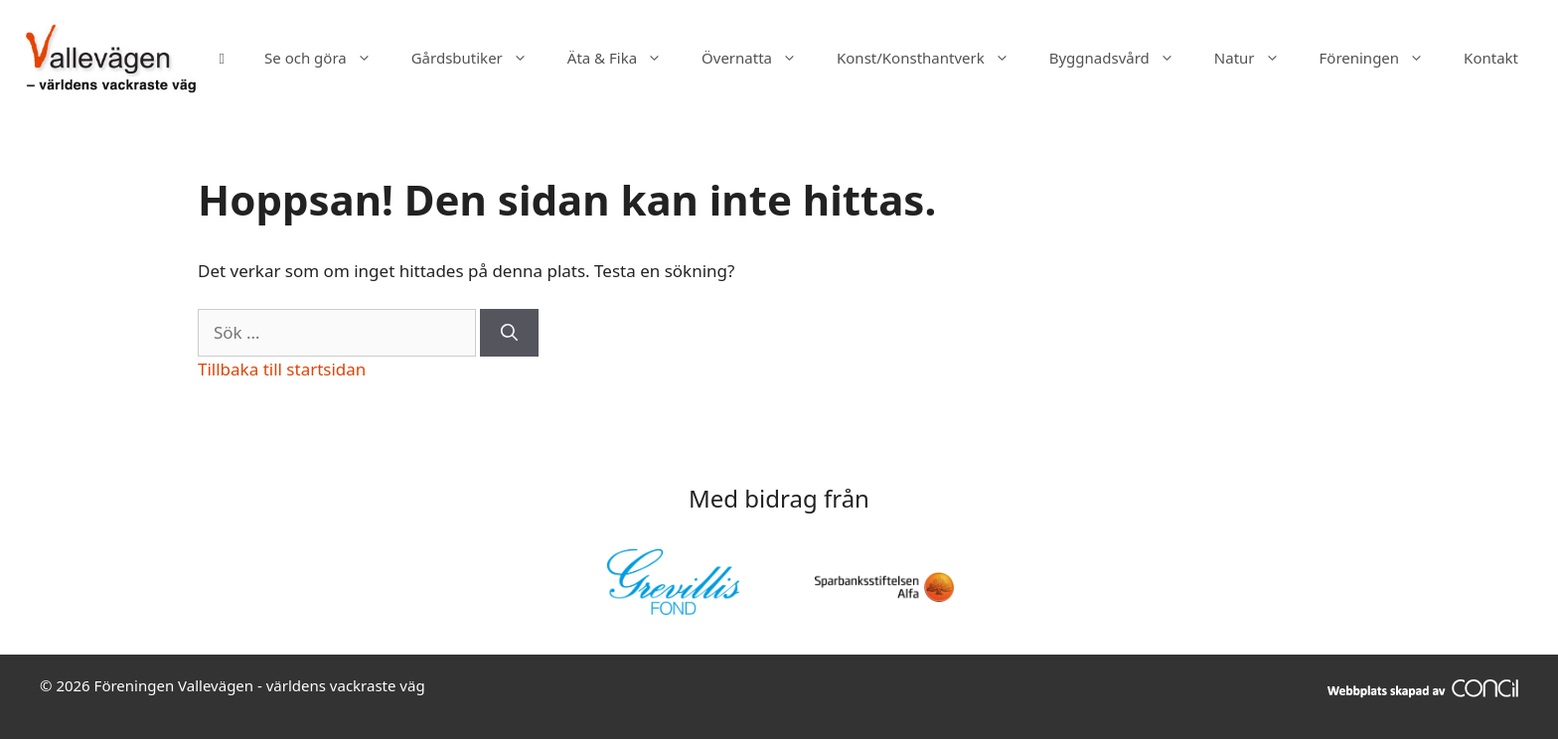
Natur (1257, 57)
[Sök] (509, 333)
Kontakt (1491, 58)
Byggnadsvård (1121, 57)
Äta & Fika (624, 57)
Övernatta (759, 57)
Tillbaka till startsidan (282, 369)
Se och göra (327, 57)
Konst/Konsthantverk (933, 57)
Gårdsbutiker (479, 57)
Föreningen (1382, 57)
